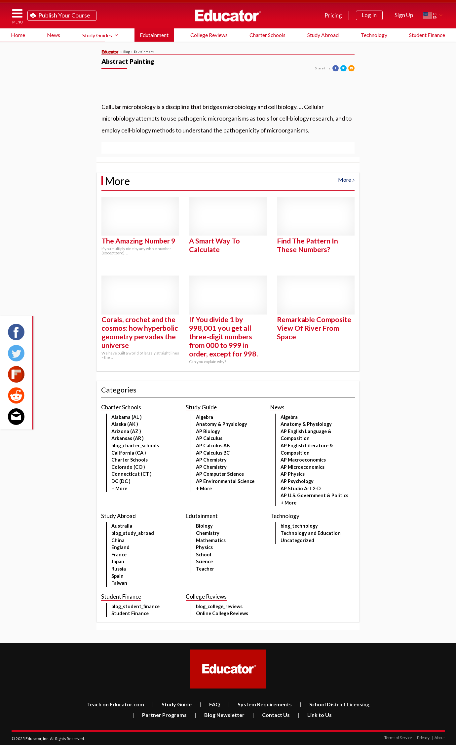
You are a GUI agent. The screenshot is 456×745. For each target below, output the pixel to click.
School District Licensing (334, 704)
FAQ (210, 704)
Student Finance (427, 35)
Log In (369, 15)
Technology (374, 35)
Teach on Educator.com (115, 704)
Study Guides (97, 35)
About (438, 737)
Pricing (333, 15)
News (53, 35)
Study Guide (172, 704)
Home (18, 35)
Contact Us (271, 715)
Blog (126, 52)
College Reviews (209, 35)
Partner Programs (160, 715)
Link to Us (315, 715)
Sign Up (404, 15)
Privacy (422, 737)
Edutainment (154, 35)
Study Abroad (323, 35)
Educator (228, 15)
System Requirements (260, 704)
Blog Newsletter (220, 715)
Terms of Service (398, 737)
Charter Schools (267, 35)
